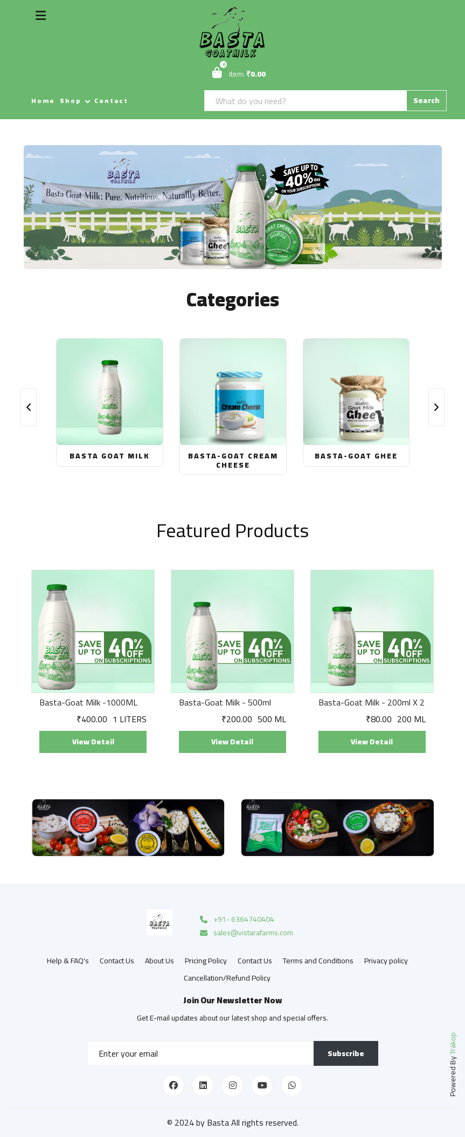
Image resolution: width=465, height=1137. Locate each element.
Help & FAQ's (68, 961)
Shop (70, 100)
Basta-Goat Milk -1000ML (88, 702)
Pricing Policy (206, 961)
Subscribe (346, 1053)
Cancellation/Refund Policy (227, 978)
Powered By (453, 1064)
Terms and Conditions (318, 961)
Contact (111, 100)
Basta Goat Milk (110, 456)
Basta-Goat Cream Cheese (233, 460)
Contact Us (117, 961)
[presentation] (28, 407)
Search (426, 100)
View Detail (93, 742)
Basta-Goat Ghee (356, 456)
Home (43, 100)
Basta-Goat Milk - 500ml (225, 702)
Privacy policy (386, 961)
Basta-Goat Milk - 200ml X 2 (371, 702)
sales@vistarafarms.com (245, 933)
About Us (159, 961)
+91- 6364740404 (236, 919)
